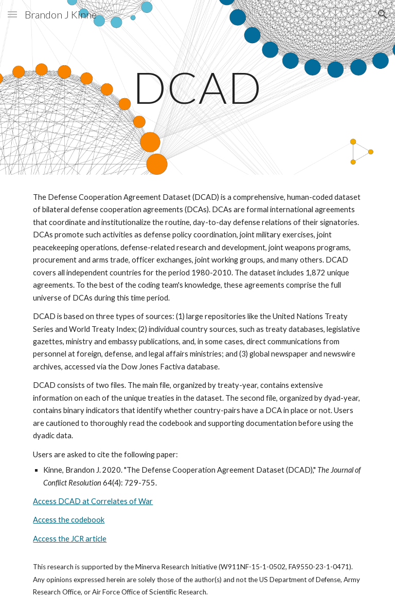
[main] (197, 87)
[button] (12, 14)
